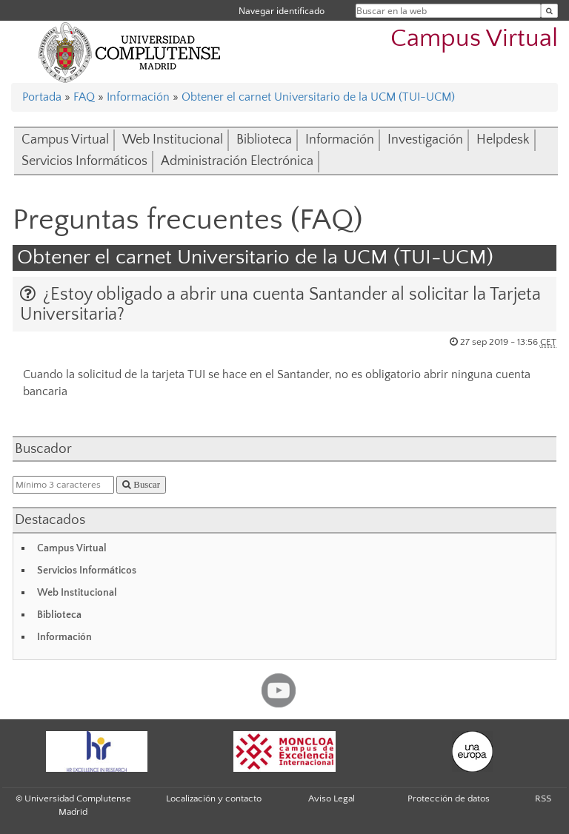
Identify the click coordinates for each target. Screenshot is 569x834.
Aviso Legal (331, 798)
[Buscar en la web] (549, 11)
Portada (41, 97)
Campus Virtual (474, 39)
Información (138, 97)
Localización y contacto (214, 798)
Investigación (425, 139)
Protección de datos (448, 798)
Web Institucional (172, 139)
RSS (543, 798)
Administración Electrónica (237, 161)
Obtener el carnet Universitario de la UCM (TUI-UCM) (318, 97)
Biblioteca (264, 139)
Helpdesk (503, 139)
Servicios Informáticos (84, 161)
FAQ (84, 97)
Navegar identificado (282, 10)
